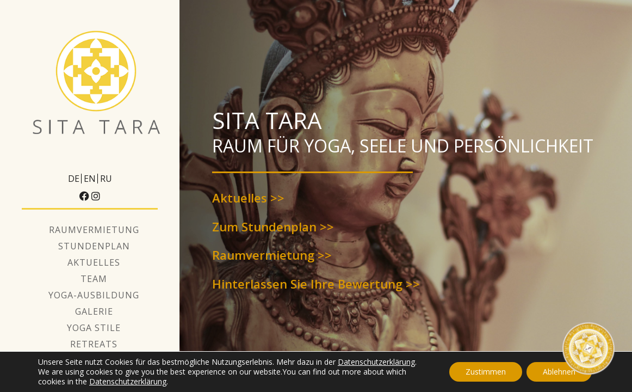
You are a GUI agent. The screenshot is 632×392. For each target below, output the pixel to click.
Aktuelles (93, 262)
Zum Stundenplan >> (273, 226)
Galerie (94, 311)
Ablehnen (559, 371)
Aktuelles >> (248, 197)
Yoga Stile (94, 328)
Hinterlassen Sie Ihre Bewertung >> (316, 283)
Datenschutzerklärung (376, 362)
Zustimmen (486, 371)
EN (90, 179)
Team (93, 279)
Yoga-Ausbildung (93, 295)
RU (106, 179)
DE (73, 179)
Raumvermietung (94, 230)
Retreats (93, 344)
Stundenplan (94, 246)
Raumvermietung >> (272, 255)
